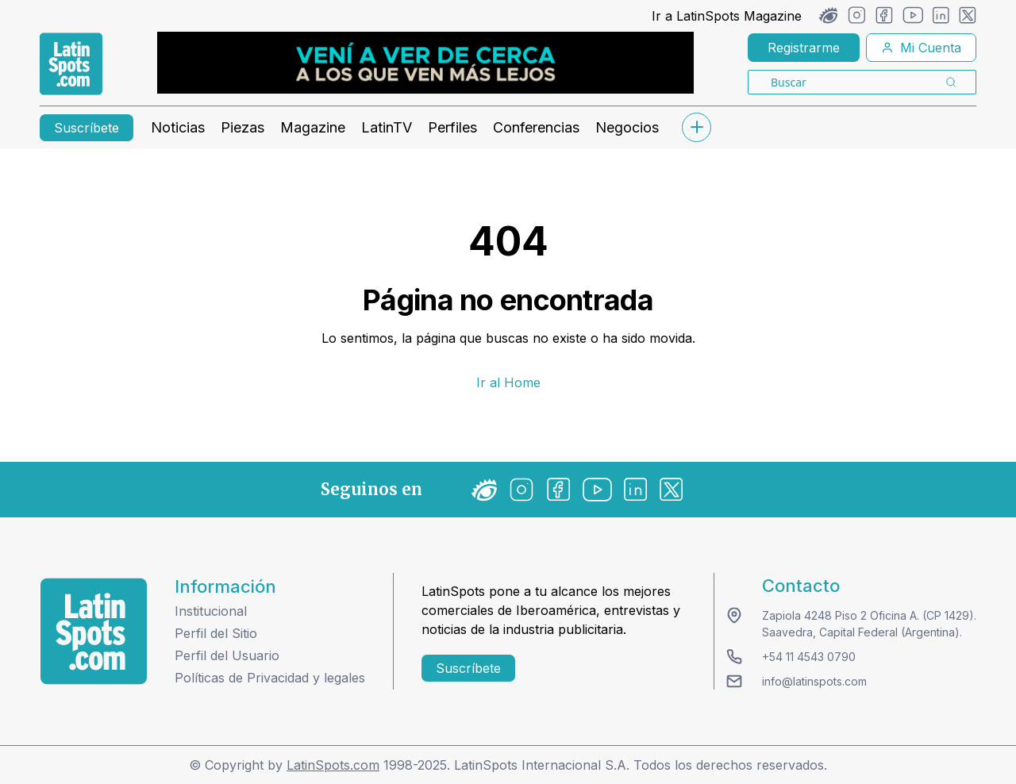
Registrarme (804, 48)
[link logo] (71, 64)
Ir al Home (508, 382)
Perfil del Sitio (216, 633)
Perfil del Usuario (227, 655)
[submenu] (696, 127)
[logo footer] (93, 631)
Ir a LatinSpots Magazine (727, 16)
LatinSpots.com (333, 765)
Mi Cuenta (921, 48)
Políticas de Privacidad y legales (270, 678)
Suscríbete (86, 128)
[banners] (425, 63)
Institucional (211, 611)
